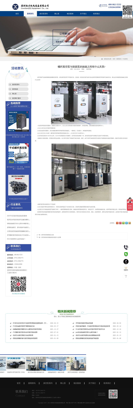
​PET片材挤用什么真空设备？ (16, 239)
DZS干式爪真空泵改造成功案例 (17, 216)
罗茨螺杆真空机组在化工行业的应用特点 (20, 235)
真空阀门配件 (16, 98)
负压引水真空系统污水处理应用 (23, 335)
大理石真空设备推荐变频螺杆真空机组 (19, 231)
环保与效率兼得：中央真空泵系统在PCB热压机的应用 (92, 326)
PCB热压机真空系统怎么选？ (18, 199)
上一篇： (45, 234)
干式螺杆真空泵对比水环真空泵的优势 (25, 332)
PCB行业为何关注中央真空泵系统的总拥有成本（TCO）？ (31, 323)
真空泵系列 (15, 84)
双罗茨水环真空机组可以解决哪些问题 (19, 219)
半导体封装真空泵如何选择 (84, 323)
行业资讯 (125, 59)
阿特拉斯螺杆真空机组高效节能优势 (87, 338)
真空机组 (15, 89)
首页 (17, 14)
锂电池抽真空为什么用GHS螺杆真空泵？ (20, 223)
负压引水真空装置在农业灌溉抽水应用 (87, 335)
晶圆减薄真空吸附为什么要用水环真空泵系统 (27, 329)
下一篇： (49, 237)
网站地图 (79, 403)
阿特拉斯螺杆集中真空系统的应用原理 (25, 338)
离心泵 (14, 93)
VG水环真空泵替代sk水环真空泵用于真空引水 (90, 329)
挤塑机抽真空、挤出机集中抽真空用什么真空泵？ (22, 227)
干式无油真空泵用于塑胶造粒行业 (24, 326)
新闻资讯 (119, 59)
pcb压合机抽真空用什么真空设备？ (86, 332)
